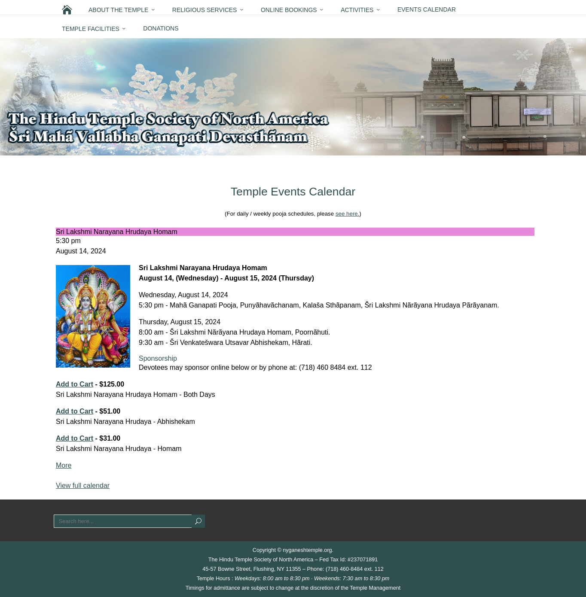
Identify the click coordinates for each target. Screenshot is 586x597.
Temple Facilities (90, 28)
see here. (348, 213)
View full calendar (83, 485)
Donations (160, 28)
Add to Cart (74, 384)
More (63, 465)
